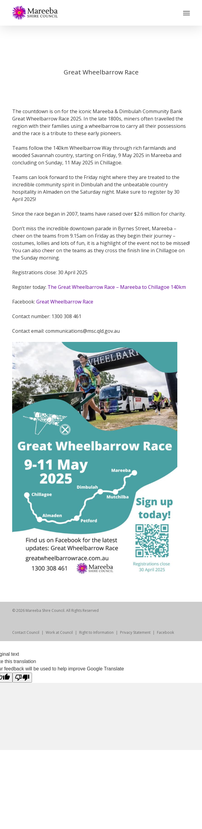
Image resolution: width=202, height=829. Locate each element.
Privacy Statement (135, 632)
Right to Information (96, 632)
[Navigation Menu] (186, 13)
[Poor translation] (22, 678)
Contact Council (25, 632)
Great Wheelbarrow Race (64, 301)
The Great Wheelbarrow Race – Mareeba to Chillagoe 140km (117, 287)
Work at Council (59, 632)
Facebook (165, 632)
